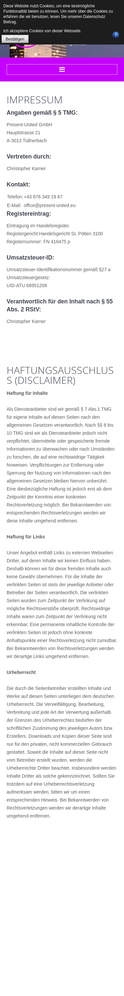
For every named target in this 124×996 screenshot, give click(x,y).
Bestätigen (15, 39)
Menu (62, 69)
